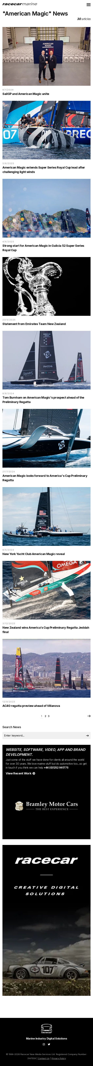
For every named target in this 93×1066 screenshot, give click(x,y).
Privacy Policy (59, 1058)
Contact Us (43, 1058)
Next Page (89, 716)
